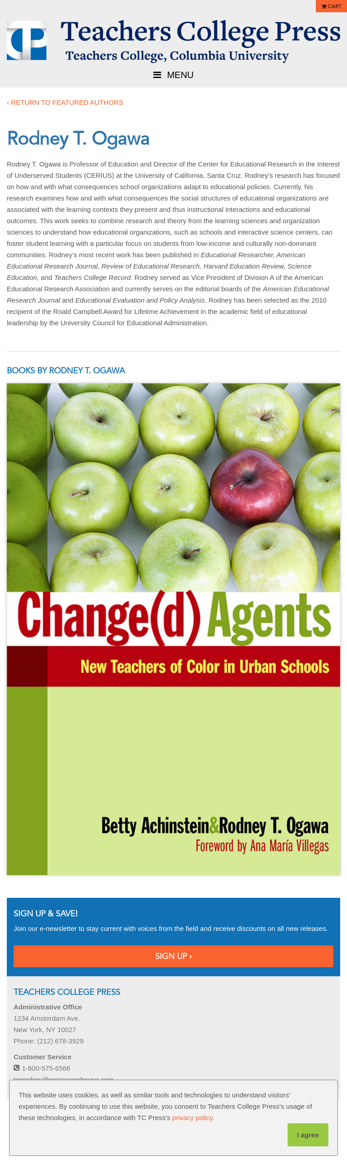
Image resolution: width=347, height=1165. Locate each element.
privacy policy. (193, 1117)
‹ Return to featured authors (65, 102)
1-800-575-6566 (42, 1068)
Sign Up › (173, 956)
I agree (308, 1135)
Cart (334, 7)
